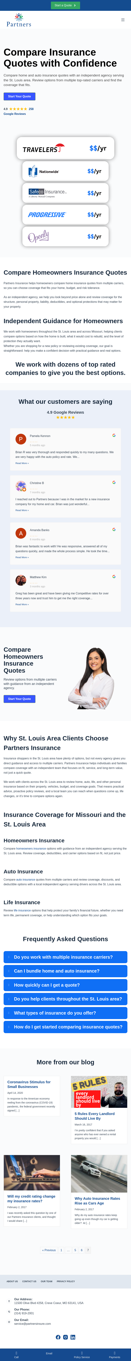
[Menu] (123, 19)
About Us (12, 1281)
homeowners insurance (31, 848)
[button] (65, 957)
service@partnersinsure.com (32, 1323)
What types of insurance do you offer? (55, 1012)
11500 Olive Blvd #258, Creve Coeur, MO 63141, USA (48, 1303)
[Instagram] (65, 1337)
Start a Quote (65, 5)
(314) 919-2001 (24, 1313)
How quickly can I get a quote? (47, 985)
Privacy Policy (66, 1281)
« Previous (49, 1250)
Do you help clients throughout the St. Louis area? (68, 998)
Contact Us (29, 1281)
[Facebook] (58, 1337)
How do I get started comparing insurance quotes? (68, 1026)
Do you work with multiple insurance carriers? (63, 957)
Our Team (46, 1281)
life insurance (22, 910)
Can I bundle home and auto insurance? (57, 970)
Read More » (22, 463)
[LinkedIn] (73, 1337)
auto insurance (25, 879)
